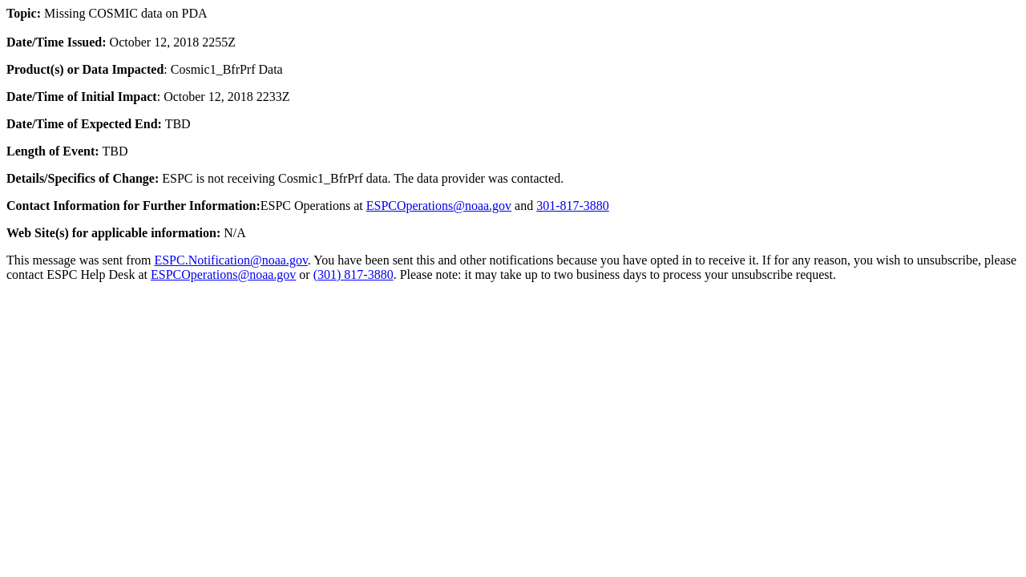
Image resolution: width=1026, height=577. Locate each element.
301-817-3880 (572, 205)
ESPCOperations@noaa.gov (438, 205)
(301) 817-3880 (353, 274)
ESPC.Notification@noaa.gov (230, 260)
